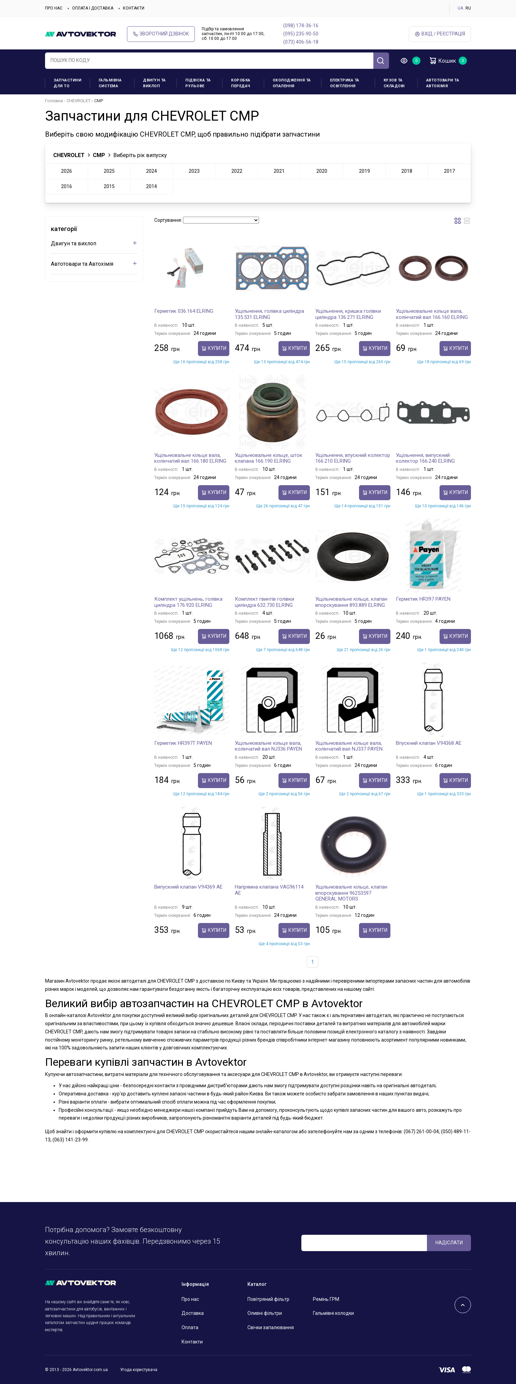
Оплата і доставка (92, 8)
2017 (449, 171)
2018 (406, 171)
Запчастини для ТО (67, 83)
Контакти (133, 8)
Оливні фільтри (264, 1313)
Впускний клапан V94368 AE (428, 743)
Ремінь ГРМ (326, 1299)
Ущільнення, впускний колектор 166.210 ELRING (352, 458)
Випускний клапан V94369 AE (188, 887)
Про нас (53, 8)
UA (460, 8)
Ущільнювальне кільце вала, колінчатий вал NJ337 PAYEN (349, 746)
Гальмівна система (110, 83)
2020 (321, 171)
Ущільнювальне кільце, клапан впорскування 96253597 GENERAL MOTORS (351, 893)
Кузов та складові (394, 83)
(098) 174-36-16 (300, 25)
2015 (109, 186)
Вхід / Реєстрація (440, 34)
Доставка (193, 1313)
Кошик (442, 61)
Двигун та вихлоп (154, 83)
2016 (66, 186)
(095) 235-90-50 (300, 33)
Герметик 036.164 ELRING (183, 311)
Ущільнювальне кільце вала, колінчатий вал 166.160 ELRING (432, 314)
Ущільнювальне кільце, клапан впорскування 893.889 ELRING (351, 602)
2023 (194, 171)
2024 (151, 171)
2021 (279, 171)
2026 (66, 171)
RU (468, 8)
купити (213, 348)
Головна (54, 100)
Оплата (190, 1327)
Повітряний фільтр (268, 1299)
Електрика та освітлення (344, 83)
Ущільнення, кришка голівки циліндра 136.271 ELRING (348, 314)
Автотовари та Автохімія (442, 83)
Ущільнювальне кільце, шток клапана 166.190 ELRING (268, 458)
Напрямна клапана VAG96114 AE (269, 890)
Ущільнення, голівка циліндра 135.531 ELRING (269, 314)
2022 (236, 171)
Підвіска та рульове (198, 83)
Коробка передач (240, 83)
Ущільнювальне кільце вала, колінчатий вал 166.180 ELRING (190, 458)
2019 (364, 171)
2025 (109, 171)
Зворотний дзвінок (161, 34)
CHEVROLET (78, 100)
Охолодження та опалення (292, 83)
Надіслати (449, 1242)
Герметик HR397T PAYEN (183, 743)
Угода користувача (138, 1369)
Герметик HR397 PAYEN (423, 599)
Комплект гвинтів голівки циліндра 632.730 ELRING (264, 602)
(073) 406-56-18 (300, 42)
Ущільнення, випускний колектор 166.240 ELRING (425, 458)
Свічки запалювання (270, 1327)
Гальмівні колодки (333, 1313)
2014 (151, 186)
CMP (99, 155)
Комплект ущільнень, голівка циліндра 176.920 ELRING (188, 602)
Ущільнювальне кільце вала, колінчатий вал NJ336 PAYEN (268, 746)
